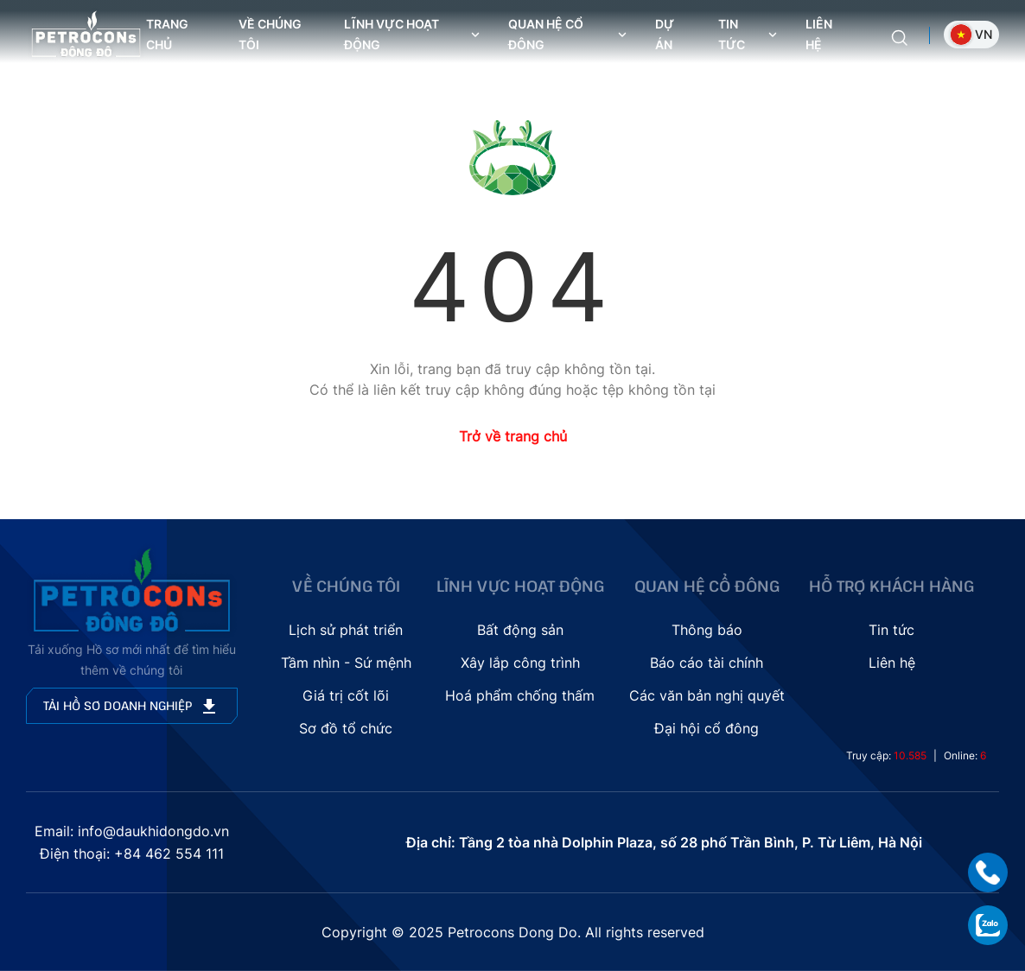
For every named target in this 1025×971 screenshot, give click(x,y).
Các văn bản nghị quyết (707, 695)
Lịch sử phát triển (346, 629)
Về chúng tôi (270, 34)
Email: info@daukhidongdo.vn (132, 831)
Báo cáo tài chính (706, 662)
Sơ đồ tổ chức (345, 728)
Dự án (664, 34)
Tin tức (891, 629)
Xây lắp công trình (520, 662)
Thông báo (707, 629)
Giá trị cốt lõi (345, 695)
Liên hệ (818, 34)
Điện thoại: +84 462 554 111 (132, 853)
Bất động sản (520, 629)
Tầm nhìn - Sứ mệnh (346, 662)
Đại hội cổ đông (706, 728)
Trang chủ (167, 34)
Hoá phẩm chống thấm (520, 695)
